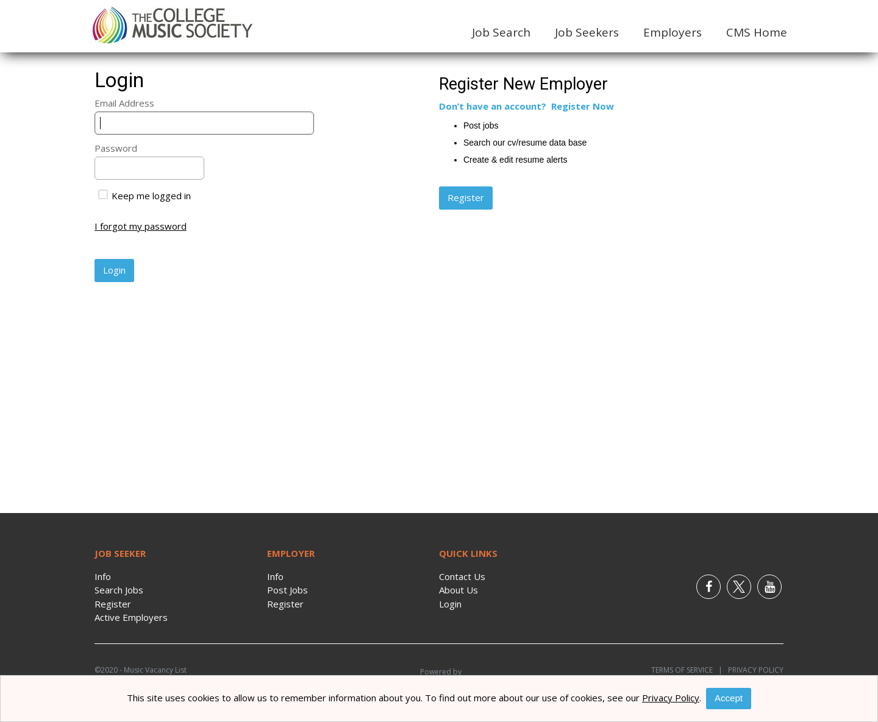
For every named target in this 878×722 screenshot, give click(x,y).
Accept (729, 698)
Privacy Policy (753, 670)
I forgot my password (141, 226)
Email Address (124, 103)
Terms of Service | (687, 670)
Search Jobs (119, 590)
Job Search (501, 32)
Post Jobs (287, 590)
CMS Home (756, 32)
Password (116, 148)
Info (103, 576)
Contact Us (462, 576)
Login (450, 604)
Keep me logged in (144, 195)
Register (113, 604)
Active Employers (131, 617)
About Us (458, 590)
